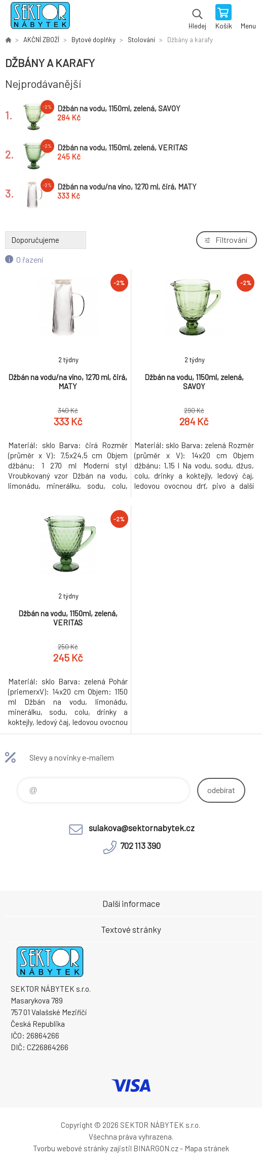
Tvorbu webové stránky (70, 1148)
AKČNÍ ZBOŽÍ (41, 40)
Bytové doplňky (93, 40)
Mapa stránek (206, 1148)
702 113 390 (140, 845)
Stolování (141, 40)
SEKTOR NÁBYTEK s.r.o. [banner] (39, 18)
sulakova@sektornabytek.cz (142, 828)
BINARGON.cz (155, 1148)
